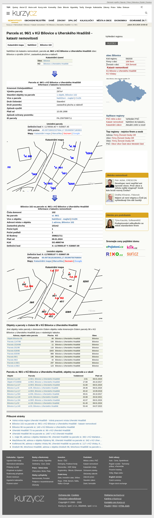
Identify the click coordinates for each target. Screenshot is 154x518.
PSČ (96, 461)
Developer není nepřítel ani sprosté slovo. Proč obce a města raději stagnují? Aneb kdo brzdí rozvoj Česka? (124, 187)
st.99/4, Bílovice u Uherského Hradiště (44, 391)
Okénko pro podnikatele (118, 215)
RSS (115, 506)
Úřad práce (36, 471)
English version (115, 477)
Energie (88, 7)
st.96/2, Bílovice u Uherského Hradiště (44, 382)
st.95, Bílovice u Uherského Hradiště (43, 388)
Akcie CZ (23, 7)
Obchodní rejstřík (113, 2)
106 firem (130, 61)
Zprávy (15, 7)
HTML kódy (124, 506)
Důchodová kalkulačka (15, 464)
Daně (51, 20)
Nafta (76, 481)
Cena (116, 461)
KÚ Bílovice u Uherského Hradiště (121, 71)
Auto (111, 461)
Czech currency (115, 480)
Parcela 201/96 (13, 348)
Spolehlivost (123, 461)
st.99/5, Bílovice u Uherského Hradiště (44, 400)
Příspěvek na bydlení (14, 470)
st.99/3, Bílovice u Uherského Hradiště (44, 385)
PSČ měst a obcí (113, 119)
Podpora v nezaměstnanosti (42, 482)
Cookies (75, 495)
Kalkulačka (97, 7)
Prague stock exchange (118, 484)
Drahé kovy (62, 474)
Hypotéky (74, 7)
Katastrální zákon (114, 125)
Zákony (106, 7)
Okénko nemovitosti (116, 175)
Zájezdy (123, 2)
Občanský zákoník (90, 474)
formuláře (92, 484)
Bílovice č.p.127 (13, 385)
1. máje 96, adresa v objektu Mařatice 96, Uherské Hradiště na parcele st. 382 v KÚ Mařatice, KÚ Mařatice (57, 437)
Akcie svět (32, 7)
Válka (119, 7)
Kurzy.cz (9, 25)
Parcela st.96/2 (13, 366)
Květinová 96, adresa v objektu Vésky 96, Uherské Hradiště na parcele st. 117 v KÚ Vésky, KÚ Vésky (57, 443)
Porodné (46, 478)
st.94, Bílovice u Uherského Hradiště (43, 397)
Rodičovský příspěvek (15, 474)
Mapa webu (118, 473)
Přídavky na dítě (13, 467)
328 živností (131, 64)
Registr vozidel (114, 464)
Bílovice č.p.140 (13, 406)
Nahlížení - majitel (65, 98)
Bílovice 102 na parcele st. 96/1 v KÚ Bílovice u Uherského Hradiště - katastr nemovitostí (54, 423)
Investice (61, 457)
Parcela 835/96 (13, 354)
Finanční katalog (115, 470)
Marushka (57, 133)
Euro (43, 464)
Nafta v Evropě (63, 484)
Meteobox (135, 2)
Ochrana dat (64, 495)
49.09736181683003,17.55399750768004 (61, 257)
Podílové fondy (71, 464)
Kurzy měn (42, 7)
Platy (49, 471)
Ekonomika (120, 20)
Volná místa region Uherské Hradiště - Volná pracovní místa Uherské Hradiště (49, 420)
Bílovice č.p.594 (13, 394)
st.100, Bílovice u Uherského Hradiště (43, 403)
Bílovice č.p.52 (13, 403)
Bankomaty (43, 457)
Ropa (60, 481)
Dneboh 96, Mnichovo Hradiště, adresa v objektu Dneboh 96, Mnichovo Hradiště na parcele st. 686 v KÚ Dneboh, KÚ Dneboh (57, 447)
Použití (107, 506)
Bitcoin (66, 7)
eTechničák (119, 466)
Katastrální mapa (16, 45)
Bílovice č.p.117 (13, 391)
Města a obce (104, 20)
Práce (113, 7)
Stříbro (77, 478)
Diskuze (126, 7)
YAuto (129, 2)
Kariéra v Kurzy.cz (113, 498)
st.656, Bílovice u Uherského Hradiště (43, 394)
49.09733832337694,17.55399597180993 (62, 130)
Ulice (119, 144)
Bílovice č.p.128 (13, 397)
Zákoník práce (88, 477)
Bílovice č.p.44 (13, 388)
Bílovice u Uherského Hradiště (56, 64)
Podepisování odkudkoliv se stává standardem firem (129, 224)
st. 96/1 (55, 215)
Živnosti (122, 135)
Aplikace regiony (115, 116)
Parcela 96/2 (12, 360)
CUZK (78, 98)
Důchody (35, 485)
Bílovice (47, 61)
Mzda (44, 471)
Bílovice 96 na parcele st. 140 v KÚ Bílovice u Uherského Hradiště (43, 427)
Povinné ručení (12, 484)
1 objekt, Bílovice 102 (67, 95)
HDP (69, 467)
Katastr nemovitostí (117, 67)
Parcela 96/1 (12, 357)
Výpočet (20, 457)
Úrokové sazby (37, 461)
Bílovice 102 (46, 45)
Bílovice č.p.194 (13, 400)
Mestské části (138, 144)
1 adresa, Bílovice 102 (63, 222)
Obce (113, 144)
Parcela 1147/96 (14, 342)
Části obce (126, 144)
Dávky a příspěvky (39, 475)
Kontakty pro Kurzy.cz (114, 502)
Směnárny (36, 464)
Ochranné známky (140, 20)
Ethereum (78, 470)
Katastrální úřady (89, 467)
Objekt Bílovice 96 (14, 338)
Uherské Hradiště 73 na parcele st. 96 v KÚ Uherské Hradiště (41, 430)
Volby (111, 473)
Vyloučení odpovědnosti (69, 498)
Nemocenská (37, 478)
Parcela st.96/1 (13, 363)
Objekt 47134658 (14, 382)
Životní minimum (13, 477)
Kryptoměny (62, 470)
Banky (34, 457)
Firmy (116, 135)
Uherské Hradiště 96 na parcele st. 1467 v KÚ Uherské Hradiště (42, 433)
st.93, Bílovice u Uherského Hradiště (43, 406)
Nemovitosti (18, 25)
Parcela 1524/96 (14, 345)
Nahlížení (32, 45)
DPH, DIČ (72, 20)
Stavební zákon (89, 480)
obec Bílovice (113, 55)
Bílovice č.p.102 (13, 379)
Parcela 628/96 (13, 351)
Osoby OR (131, 135)
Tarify (81, 7)
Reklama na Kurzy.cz (114, 495)
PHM (65, 481)
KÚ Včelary (111, 74)
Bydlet (142, 2)
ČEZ (65, 461)
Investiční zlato (68, 478)
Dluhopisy (61, 464)
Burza (60, 461)
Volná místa (43, 468)
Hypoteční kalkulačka (15, 480)
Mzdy (74, 467)
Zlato (60, 7)
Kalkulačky (87, 20)
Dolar (48, 464)
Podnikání (87, 457)
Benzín (70, 481)
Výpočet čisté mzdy (14, 461)
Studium (149, 2)
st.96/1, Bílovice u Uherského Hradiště (44, 379)
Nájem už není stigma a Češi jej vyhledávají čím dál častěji (131, 199)
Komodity (52, 7)
